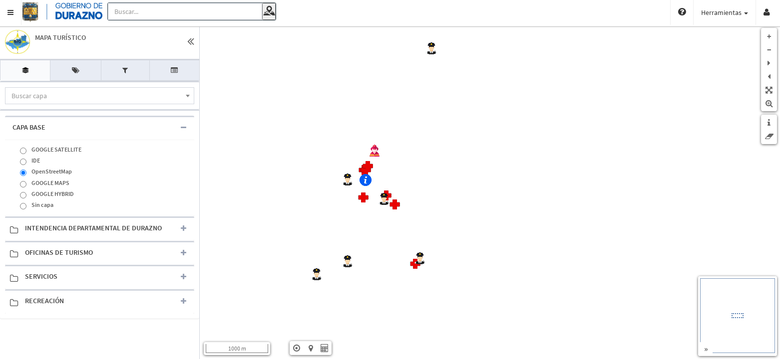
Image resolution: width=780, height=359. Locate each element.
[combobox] (99, 95)
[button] (10, 12)
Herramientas (685, 12)
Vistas (736, 12)
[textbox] (99, 96)
